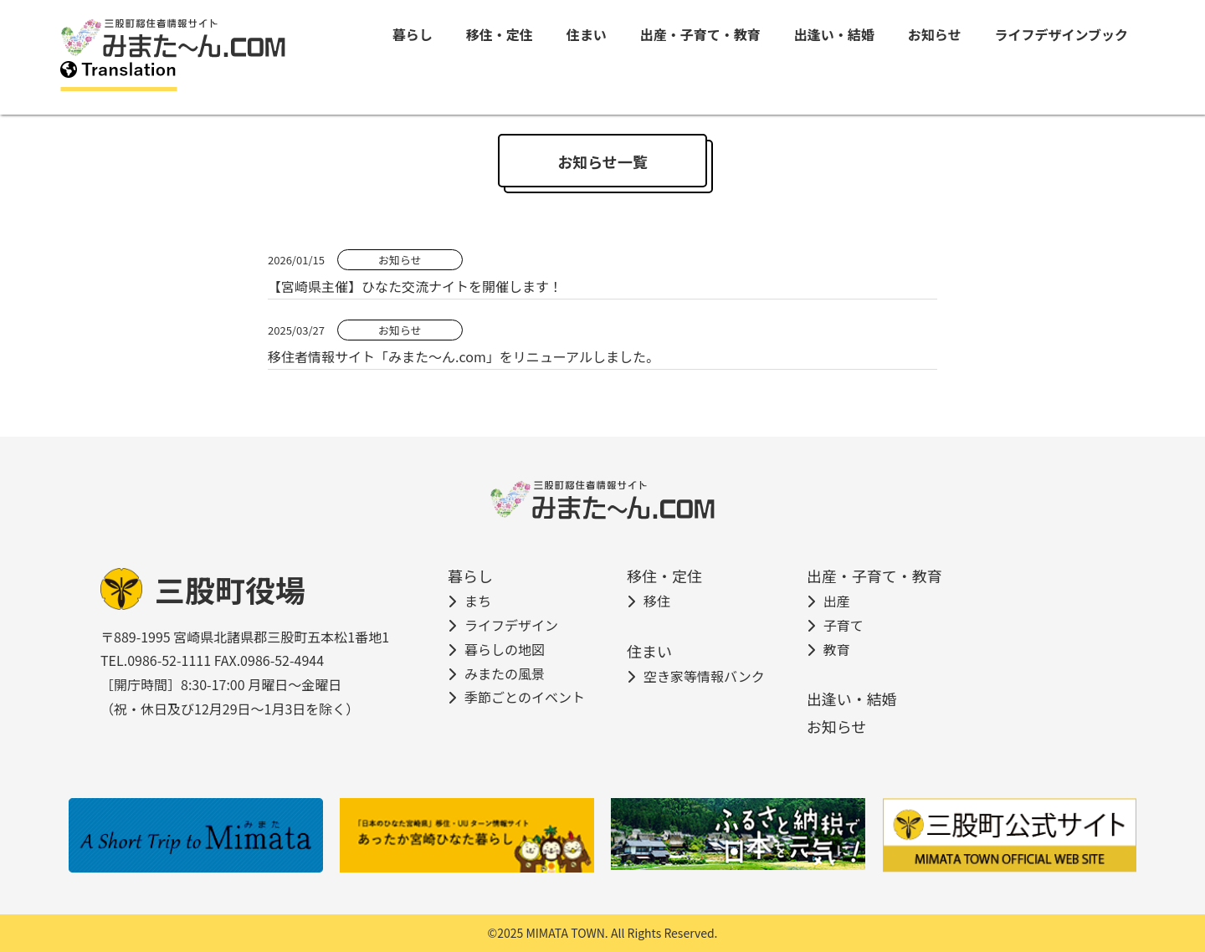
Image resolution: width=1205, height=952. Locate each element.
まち (477, 601)
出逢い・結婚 (834, 34)
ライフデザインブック (1061, 34)
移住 (657, 601)
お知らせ (934, 34)
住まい (587, 34)
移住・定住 (499, 34)
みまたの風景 (504, 673)
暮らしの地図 (504, 649)
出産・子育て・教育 (700, 34)
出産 (836, 601)
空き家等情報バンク (704, 676)
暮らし (412, 34)
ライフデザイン (511, 625)
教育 (836, 649)
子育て (843, 625)
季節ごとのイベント (524, 697)
